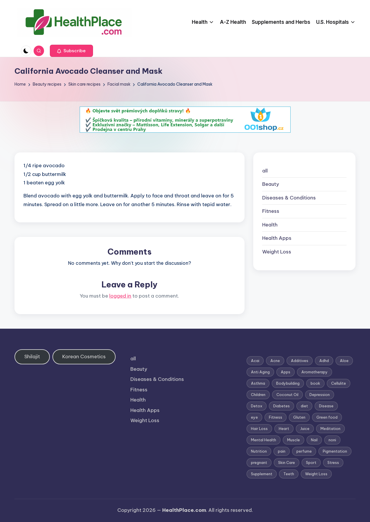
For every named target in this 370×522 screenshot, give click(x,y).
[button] (71, 51)
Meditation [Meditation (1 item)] (330, 428)
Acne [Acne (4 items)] (275, 360)
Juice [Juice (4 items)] (304, 428)
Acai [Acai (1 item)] (255, 360)
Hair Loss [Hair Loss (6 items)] (259, 428)
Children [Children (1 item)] (258, 394)
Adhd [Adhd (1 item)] (324, 360)
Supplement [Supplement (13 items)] (261, 473)
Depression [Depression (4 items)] (319, 394)
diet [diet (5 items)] (304, 406)
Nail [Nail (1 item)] (314, 440)
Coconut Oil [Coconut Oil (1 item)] (287, 394)
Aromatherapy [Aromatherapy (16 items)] (314, 372)
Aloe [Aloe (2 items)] (344, 360)
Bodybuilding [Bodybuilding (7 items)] (288, 383)
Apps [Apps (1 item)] (285, 372)
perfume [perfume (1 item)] (304, 451)
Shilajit (32, 356)
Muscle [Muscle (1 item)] (293, 440)
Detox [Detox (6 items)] (256, 406)
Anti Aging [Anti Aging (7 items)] (260, 372)
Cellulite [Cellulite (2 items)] (338, 383)
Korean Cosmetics (84, 356)
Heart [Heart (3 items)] (284, 428)
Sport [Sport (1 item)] (311, 462)
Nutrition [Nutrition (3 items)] (259, 451)
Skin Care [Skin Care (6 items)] (286, 462)
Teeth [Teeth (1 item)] (288, 473)
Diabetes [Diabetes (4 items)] (281, 406)
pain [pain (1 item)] (281, 451)
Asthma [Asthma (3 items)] (258, 383)
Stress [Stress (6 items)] (333, 462)
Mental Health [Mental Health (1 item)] (263, 440)
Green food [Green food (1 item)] (327, 417)
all (265, 171)
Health (270, 225)
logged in (120, 296)
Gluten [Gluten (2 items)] (299, 417)
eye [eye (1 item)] (254, 417)
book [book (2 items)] (315, 383)
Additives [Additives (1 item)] (299, 360)
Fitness (270, 211)
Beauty (270, 184)
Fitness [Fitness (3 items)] (275, 417)
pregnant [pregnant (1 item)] (259, 462)
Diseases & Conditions (289, 198)
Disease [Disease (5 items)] (326, 406)
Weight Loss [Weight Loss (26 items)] (316, 473)
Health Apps (276, 238)
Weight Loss (276, 252)
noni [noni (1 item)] (332, 440)
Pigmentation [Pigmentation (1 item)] (335, 451)
